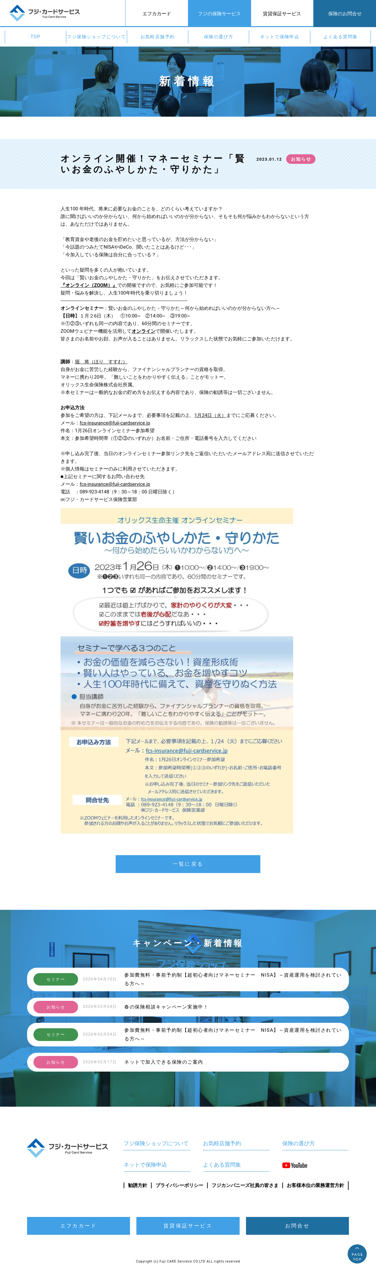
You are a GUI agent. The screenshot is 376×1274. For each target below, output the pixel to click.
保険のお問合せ (345, 14)
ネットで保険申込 (279, 36)
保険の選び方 (218, 36)
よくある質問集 (340, 36)
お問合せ (297, 1226)
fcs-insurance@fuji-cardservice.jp (115, 423)
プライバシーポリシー (179, 1185)
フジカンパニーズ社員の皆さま (245, 1185)
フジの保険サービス (219, 14)
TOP (35, 36)
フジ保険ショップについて (96, 36)
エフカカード (156, 14)
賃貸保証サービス (282, 14)
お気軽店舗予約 (158, 36)
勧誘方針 (137, 1185)
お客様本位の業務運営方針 (315, 1185)
